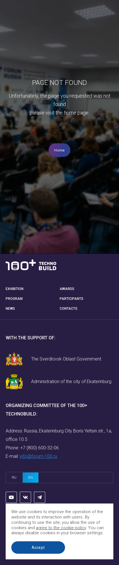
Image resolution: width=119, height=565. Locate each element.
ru (14, 478)
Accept (38, 547)
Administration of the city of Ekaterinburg (71, 381)
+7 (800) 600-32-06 (39, 447)
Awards (67, 289)
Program (14, 299)
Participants (71, 299)
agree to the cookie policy (61, 527)
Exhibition (14, 289)
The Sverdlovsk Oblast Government (66, 359)
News (10, 309)
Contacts (68, 309)
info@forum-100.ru (38, 456)
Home (59, 150)
